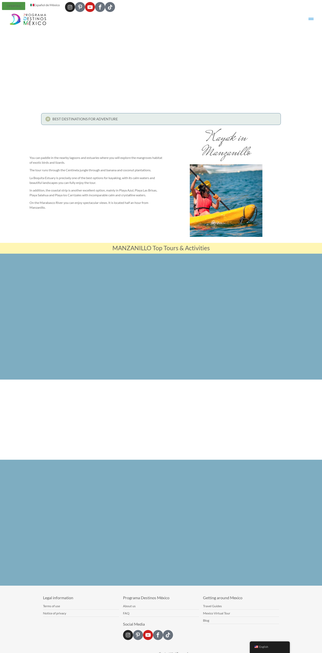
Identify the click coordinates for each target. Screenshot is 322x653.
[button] (161, 120)
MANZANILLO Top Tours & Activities (161, 247)
